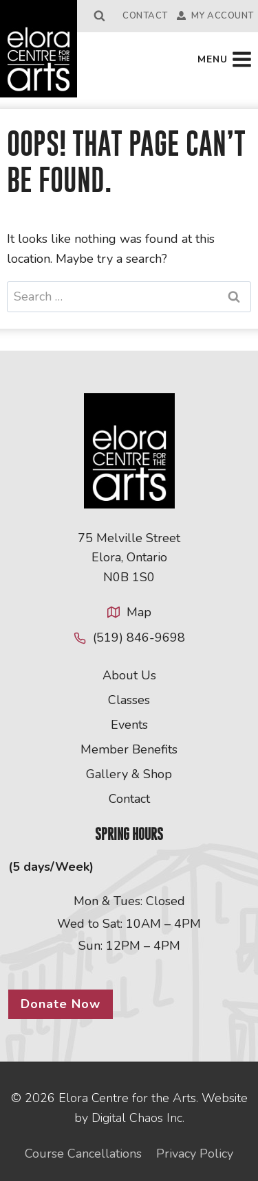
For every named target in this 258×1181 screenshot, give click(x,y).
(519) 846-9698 (139, 637)
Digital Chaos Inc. (138, 1118)
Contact (145, 16)
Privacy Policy (194, 1153)
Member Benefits (129, 749)
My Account (215, 16)
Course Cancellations (83, 1153)
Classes (129, 700)
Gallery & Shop (129, 774)
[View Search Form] (99, 15)
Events (129, 724)
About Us (129, 675)
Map (139, 612)
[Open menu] (224, 59)
